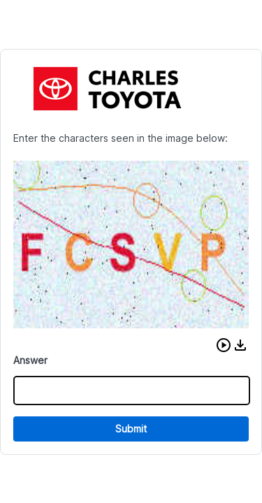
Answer (30, 360)
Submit (131, 429)
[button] (223, 345)
